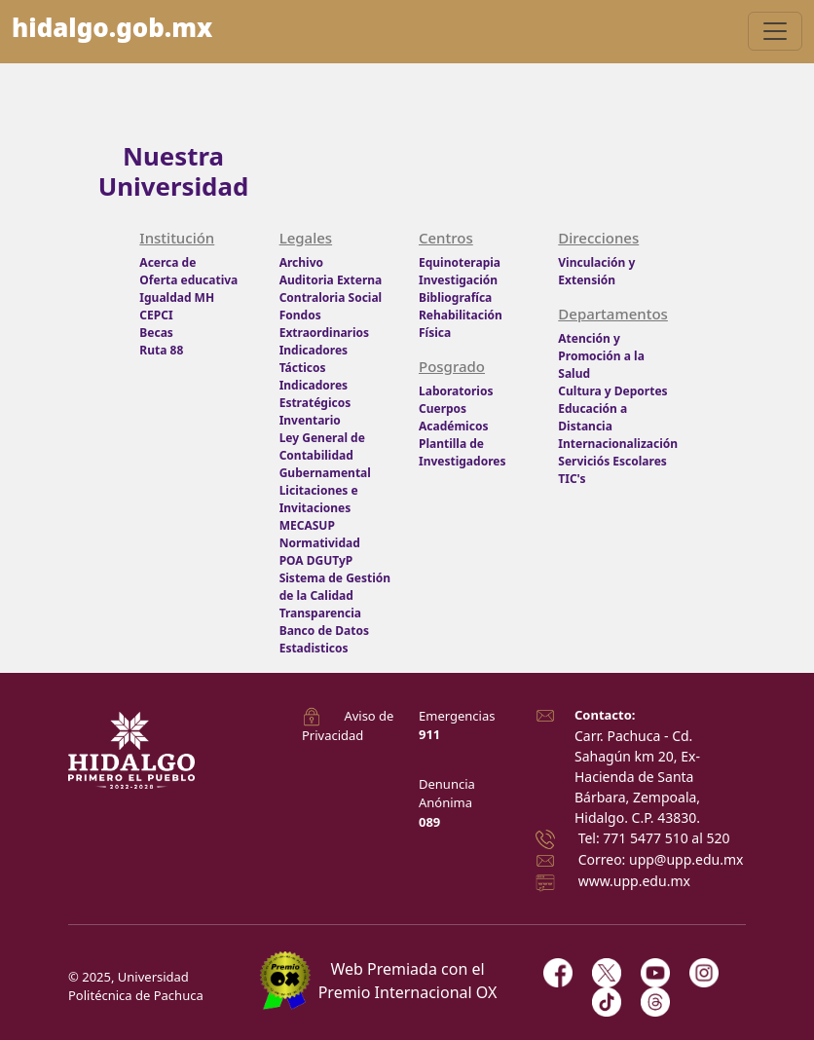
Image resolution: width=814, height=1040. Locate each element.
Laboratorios (456, 391)
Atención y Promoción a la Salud (601, 356)
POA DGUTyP (316, 560)
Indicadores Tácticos (313, 359)
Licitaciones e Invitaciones (318, 499)
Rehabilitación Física (460, 324)
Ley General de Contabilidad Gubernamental (325, 455)
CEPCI (155, 315)
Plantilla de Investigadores (462, 452)
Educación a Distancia (592, 417)
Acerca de (167, 262)
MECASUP (307, 525)
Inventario (310, 420)
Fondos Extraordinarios (324, 324)
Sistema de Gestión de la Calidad (334, 587)
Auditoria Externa (331, 280)
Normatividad (319, 543)
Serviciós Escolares (612, 461)
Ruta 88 (161, 350)
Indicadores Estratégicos (315, 394)
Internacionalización (616, 443)
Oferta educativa (188, 280)
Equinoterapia (459, 262)
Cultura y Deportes (612, 391)
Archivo (301, 262)
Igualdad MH (176, 297)
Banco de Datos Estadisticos (324, 639)
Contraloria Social (331, 297)
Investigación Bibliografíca (458, 289)
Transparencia (320, 613)
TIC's (571, 478)
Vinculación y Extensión (596, 271)
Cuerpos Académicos (453, 417)
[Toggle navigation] (775, 31)
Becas (156, 332)
